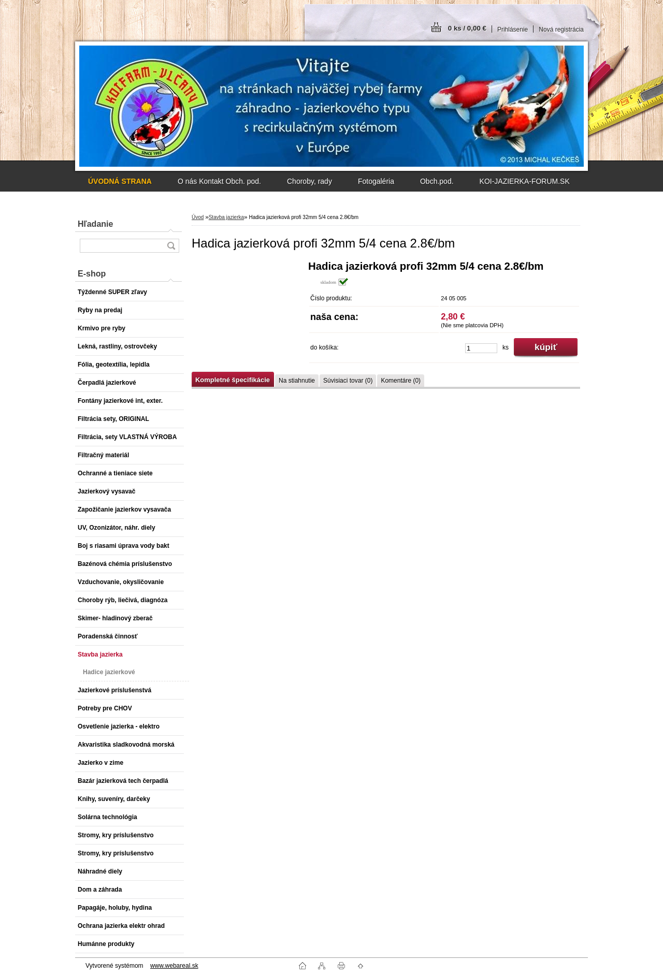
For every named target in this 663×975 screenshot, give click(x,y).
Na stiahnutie (297, 380)
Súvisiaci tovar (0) (347, 380)
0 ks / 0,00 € (467, 28)
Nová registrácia (561, 29)
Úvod (198, 217)
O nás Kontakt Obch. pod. (219, 181)
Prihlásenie (512, 29)
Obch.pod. (437, 181)
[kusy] (481, 348)
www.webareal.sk (174, 965)
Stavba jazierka (226, 217)
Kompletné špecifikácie (232, 380)
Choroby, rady (309, 181)
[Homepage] (120, 181)
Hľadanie (95, 224)
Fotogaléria (376, 181)
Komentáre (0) (401, 380)
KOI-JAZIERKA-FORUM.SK (525, 181)
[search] (171, 245)
